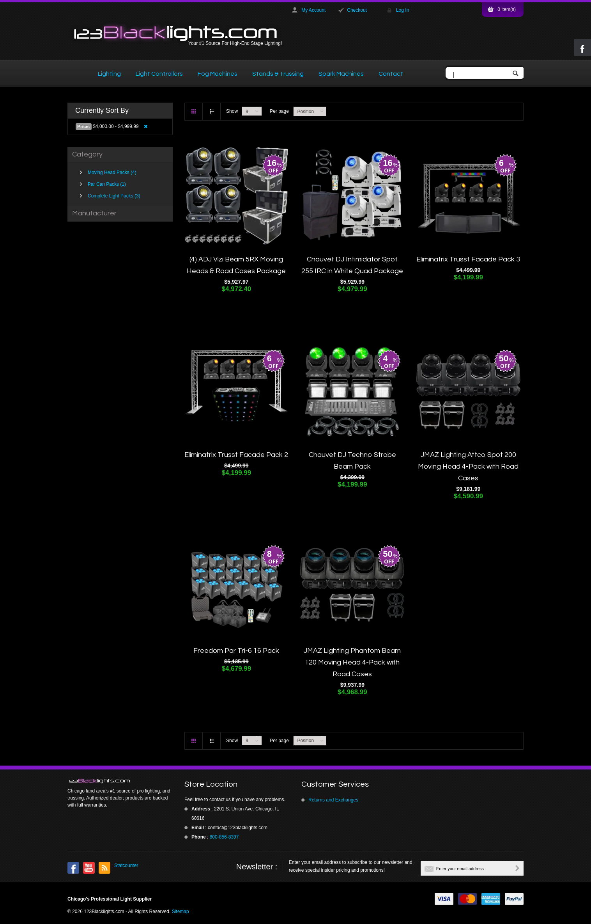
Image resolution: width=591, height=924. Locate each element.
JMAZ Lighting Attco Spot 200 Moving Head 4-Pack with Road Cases (468, 466)
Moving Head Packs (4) (112, 172)
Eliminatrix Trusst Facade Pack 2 (236, 454)
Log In (402, 10)
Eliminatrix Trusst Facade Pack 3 (468, 259)
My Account (313, 10)
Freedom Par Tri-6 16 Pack (236, 650)
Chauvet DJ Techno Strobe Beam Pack (352, 460)
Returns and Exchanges (333, 800)
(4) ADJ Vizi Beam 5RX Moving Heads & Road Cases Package (236, 265)
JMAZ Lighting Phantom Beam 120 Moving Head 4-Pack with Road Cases (352, 662)
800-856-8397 (224, 837)
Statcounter (126, 865)
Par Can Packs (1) (107, 184)
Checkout (357, 10)
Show (232, 111)
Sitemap (180, 911)
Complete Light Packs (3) (114, 196)
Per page (279, 111)
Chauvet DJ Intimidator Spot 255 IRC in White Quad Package (352, 265)
